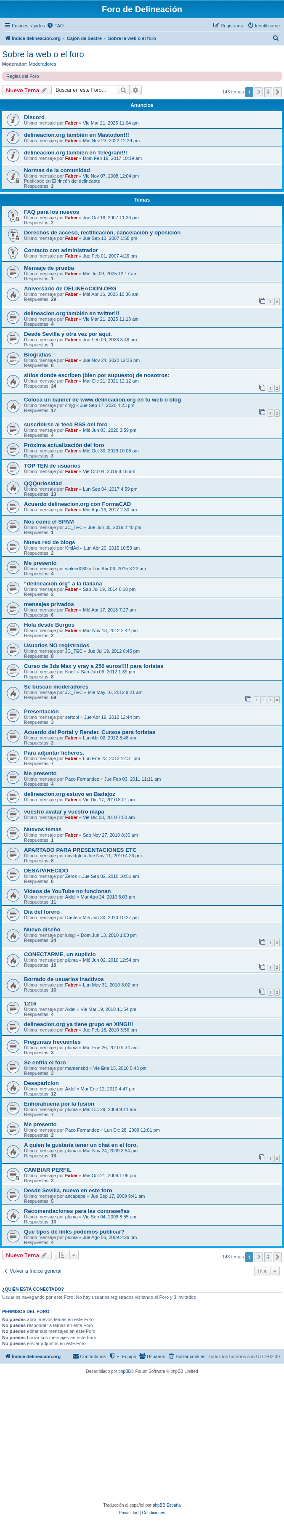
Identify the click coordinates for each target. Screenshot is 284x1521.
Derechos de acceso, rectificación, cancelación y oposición (102, 232)
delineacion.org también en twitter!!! (71, 313)
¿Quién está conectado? (33, 1289)
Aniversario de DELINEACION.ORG (70, 288)
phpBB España (167, 1505)
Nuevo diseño (42, 929)
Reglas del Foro (22, 76)
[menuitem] (55, 26)
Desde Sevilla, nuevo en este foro (68, 1190)
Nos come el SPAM (49, 522)
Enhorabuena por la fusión (59, 1104)
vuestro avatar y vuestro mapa (64, 811)
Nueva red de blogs (49, 542)
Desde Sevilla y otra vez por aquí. (68, 334)
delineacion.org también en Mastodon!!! (76, 135)
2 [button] (258, 92)
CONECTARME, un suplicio (60, 954)
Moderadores (42, 63)
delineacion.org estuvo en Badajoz (69, 794)
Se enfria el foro (45, 1062)
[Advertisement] (144, 1438)
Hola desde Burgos (49, 625)
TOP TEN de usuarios (52, 466)
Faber (71, 122)
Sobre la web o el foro (43, 54)
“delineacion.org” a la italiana (63, 583)
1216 (30, 1003)
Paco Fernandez (82, 779)
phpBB (124, 1371)
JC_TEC (74, 527)
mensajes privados (49, 604)
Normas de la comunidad (57, 170)
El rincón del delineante (76, 180)
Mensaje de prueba (49, 268)
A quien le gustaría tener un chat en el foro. (81, 1145)
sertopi (72, 717)
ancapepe (75, 1196)
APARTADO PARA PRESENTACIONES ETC (80, 850)
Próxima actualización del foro (64, 445)
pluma (71, 960)
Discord (34, 117)
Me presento (40, 563)
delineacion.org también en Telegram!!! (75, 152)
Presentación (41, 711)
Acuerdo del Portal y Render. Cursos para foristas (89, 732)
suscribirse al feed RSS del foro (66, 424)
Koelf (70, 671)
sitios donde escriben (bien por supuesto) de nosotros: (97, 375)
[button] (277, 92)
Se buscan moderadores (56, 686)
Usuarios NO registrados (56, 645)
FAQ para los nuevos (51, 212)
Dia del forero (42, 912)
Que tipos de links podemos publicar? (74, 1231)
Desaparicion (41, 1083)
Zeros (71, 876)
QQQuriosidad (43, 483)
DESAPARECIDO (46, 870)
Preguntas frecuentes (52, 1042)
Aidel (70, 896)
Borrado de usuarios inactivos (64, 979)
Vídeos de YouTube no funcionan (67, 891)
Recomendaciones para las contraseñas (77, 1211)
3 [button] (268, 92)
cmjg (70, 405)
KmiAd (72, 547)
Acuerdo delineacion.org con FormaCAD (77, 504)
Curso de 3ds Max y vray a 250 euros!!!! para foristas (93, 666)
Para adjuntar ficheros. (54, 753)
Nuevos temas (42, 829)
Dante (71, 917)
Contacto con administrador (61, 250)
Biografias (37, 354)
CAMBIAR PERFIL (48, 1170)
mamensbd (76, 1068)
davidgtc (73, 855)
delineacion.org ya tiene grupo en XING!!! (78, 1024)
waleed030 (76, 568)
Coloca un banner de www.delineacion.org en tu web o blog (102, 399)
